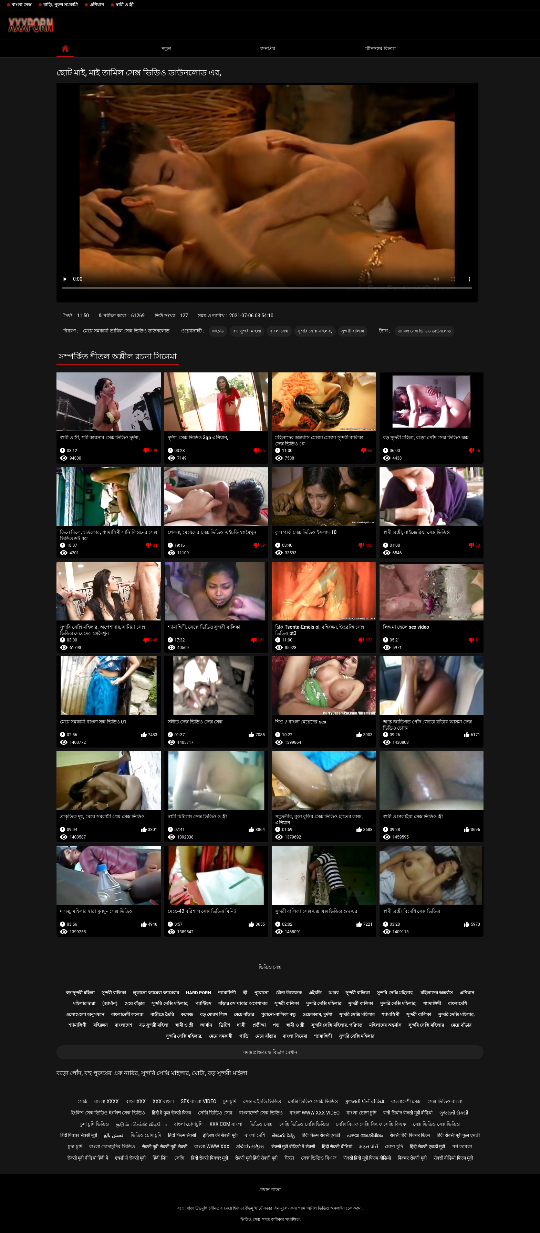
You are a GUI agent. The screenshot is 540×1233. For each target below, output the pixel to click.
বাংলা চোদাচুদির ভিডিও (112, 1146)
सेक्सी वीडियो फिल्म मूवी (453, 1158)
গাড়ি (243, 1036)
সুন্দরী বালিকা (352, 331)
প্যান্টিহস (203, 1003)
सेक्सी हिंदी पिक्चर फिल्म (410, 1135)
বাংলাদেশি (457, 1003)
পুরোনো (261, 992)
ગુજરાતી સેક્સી (453, 1113)
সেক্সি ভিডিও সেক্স (215, 1113)
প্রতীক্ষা (259, 1025)
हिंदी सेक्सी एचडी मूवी (427, 1146)
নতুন (166, 48)
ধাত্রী (241, 1025)
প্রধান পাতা (270, 1189)
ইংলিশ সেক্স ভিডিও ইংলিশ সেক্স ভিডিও (108, 1113)
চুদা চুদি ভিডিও (94, 1124)
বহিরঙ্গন (100, 1025)
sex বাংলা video (199, 1101)
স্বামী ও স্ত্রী (125, 4)
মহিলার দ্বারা (84, 1003)
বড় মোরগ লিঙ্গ (213, 1014)
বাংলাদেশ (123, 1025)
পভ (276, 1025)
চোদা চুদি (394, 1146)
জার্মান (206, 1025)
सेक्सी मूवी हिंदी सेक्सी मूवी (256, 1158)
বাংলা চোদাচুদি (188, 1124)
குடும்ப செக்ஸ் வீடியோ (141, 1124)
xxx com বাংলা (225, 1124)
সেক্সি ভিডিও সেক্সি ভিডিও (313, 1101)
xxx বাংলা (163, 1101)
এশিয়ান (97, 4)
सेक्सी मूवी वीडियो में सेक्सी (293, 1146)
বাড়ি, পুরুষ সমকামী (60, 4)
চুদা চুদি (75, 1146)
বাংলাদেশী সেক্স (405, 1101)
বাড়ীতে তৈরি (162, 1014)
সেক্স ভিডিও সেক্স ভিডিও (436, 1124)
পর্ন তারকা (462, 1146)
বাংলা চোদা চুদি (361, 1113)
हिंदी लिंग (160, 1158)
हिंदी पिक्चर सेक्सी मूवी (78, 1135)
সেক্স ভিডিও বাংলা (445, 1101)
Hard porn (198, 992)
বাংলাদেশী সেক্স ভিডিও (261, 1113)
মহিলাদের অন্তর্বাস (436, 992)
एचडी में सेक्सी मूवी (130, 1158)
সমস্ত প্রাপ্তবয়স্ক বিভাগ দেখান (270, 1052)
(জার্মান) (109, 1003)
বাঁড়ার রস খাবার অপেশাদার (243, 1003)
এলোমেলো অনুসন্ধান (84, 1014)
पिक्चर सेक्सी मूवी (412, 1158)
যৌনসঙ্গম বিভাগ (379, 48)
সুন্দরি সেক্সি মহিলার (323, 1003)
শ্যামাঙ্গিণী (227, 992)
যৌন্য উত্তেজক (289, 992)
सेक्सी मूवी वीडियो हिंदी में (87, 1158)
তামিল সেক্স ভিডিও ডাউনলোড (424, 331)
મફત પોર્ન (368, 1146)
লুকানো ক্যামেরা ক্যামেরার (156, 992)
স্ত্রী (245, 992)
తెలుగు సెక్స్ (283, 1135)
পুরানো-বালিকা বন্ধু (278, 1014)
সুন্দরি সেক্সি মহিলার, (315, 331)
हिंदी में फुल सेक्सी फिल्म (171, 1113)
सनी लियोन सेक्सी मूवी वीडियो (408, 1113)
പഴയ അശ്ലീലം (365, 1135)
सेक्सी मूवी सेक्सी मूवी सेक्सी (164, 1146)
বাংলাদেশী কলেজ (127, 1014)
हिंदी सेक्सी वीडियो (337, 1146)
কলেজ (187, 1014)
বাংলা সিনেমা (295, 1036)
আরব (334, 992)
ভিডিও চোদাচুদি (146, 1135)
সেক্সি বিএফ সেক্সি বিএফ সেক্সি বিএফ (371, 1124)
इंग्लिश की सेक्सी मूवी (220, 1135)
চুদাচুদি (229, 1101)
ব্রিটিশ (224, 1025)
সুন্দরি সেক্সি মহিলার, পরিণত (336, 1025)
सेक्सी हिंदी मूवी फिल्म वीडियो (367, 1158)
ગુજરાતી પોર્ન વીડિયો (364, 1101)
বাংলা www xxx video (315, 1113)
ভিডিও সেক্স (270, 967)
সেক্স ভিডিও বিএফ (318, 1158)
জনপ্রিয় (267, 48)
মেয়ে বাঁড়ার (134, 1003)
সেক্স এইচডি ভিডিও (262, 1101)
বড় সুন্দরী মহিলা (247, 331)
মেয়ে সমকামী (220, 1036)
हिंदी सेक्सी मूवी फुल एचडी (458, 1135)
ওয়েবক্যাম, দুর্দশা (317, 1014)
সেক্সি (82, 1101)
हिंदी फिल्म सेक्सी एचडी (321, 1135)
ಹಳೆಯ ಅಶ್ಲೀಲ (250, 1146)
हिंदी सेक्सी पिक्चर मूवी (209, 1158)
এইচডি (218, 331)
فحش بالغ (113, 1135)
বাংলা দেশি (255, 1135)
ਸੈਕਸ (289, 1158)
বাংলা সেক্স (22, 4)
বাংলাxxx (136, 1101)
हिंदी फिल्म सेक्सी (182, 1135)
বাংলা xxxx (106, 1101)
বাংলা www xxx (212, 1146)
